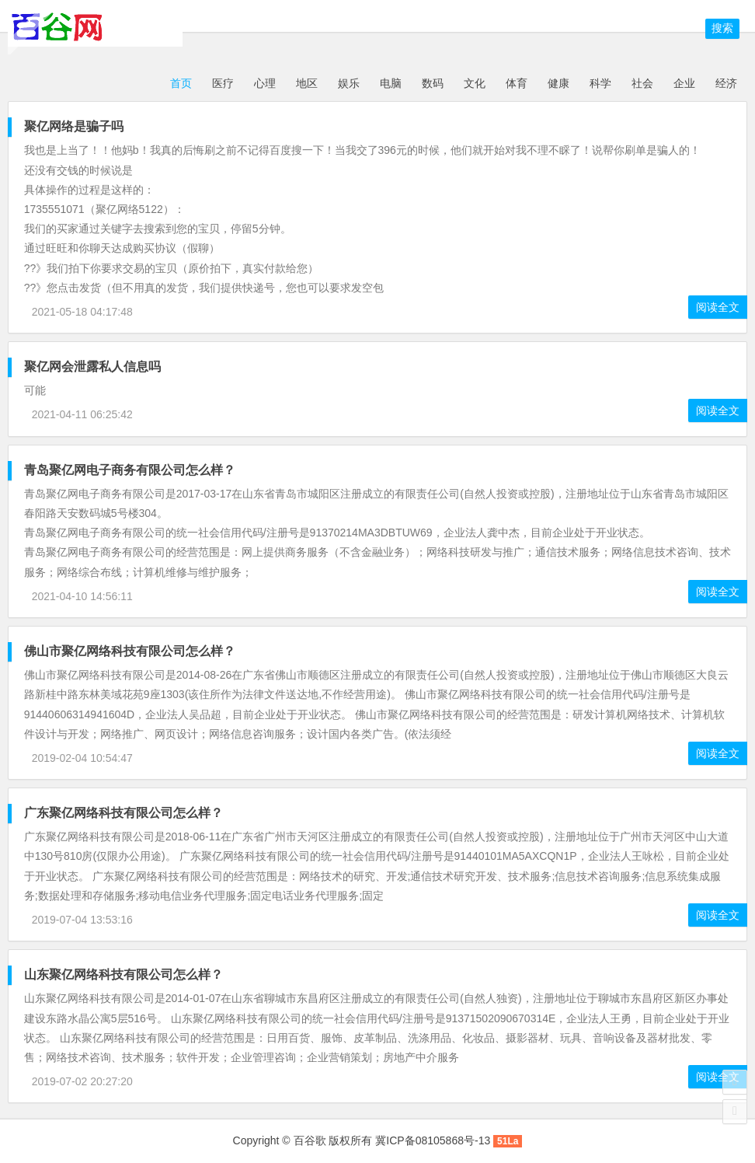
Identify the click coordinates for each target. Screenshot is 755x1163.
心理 (265, 83)
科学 (600, 83)
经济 (726, 83)
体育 (516, 83)
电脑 (391, 83)
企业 (684, 83)
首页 (179, 83)
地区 (307, 83)
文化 (474, 83)
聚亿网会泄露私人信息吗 (92, 366)
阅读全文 (717, 307)
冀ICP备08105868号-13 (432, 1140)
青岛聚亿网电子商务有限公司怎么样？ (129, 470)
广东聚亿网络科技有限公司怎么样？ (123, 812)
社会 (642, 83)
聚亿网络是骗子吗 (74, 126)
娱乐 (349, 83)
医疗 (223, 83)
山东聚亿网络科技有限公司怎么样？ (123, 974)
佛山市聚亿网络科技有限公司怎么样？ (129, 651)
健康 (558, 83)
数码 (433, 83)
